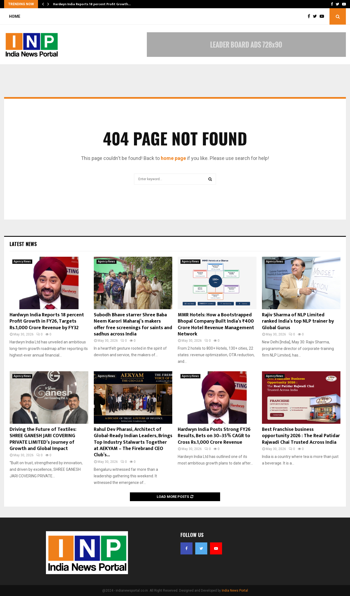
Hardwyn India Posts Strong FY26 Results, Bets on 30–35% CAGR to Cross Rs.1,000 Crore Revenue (214, 435)
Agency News (22, 261)
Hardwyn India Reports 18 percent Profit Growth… (92, 4)
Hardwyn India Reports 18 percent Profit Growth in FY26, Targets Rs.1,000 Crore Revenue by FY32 (47, 321)
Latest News (23, 243)
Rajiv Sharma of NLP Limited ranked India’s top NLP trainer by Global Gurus (298, 321)
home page (173, 158)
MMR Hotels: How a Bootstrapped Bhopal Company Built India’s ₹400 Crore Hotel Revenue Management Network (216, 324)
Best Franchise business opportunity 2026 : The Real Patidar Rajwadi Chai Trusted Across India (301, 435)
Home (14, 16)
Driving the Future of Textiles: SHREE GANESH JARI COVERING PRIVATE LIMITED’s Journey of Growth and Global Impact (43, 439)
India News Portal (235, 590)
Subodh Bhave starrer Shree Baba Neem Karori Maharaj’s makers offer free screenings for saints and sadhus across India (133, 324)
